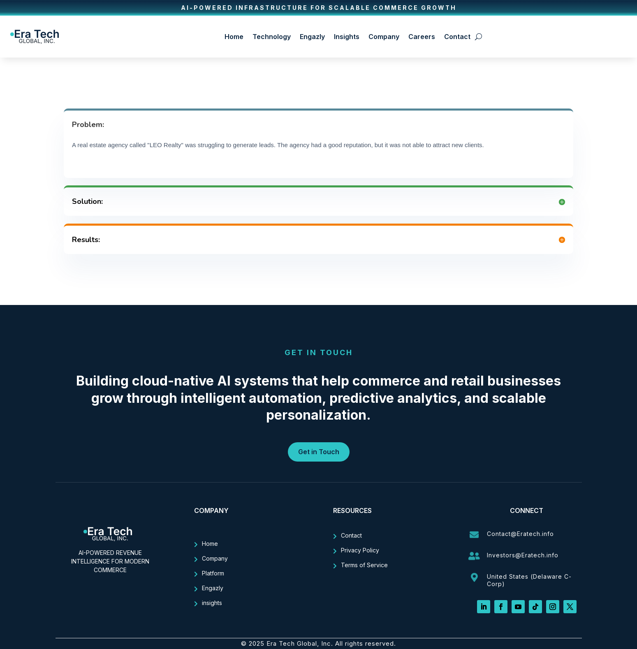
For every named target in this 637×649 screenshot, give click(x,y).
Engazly (312, 36)
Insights (346, 36)
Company (383, 36)
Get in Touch (318, 452)
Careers (421, 36)
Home (234, 36)
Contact (457, 36)
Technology (271, 36)
